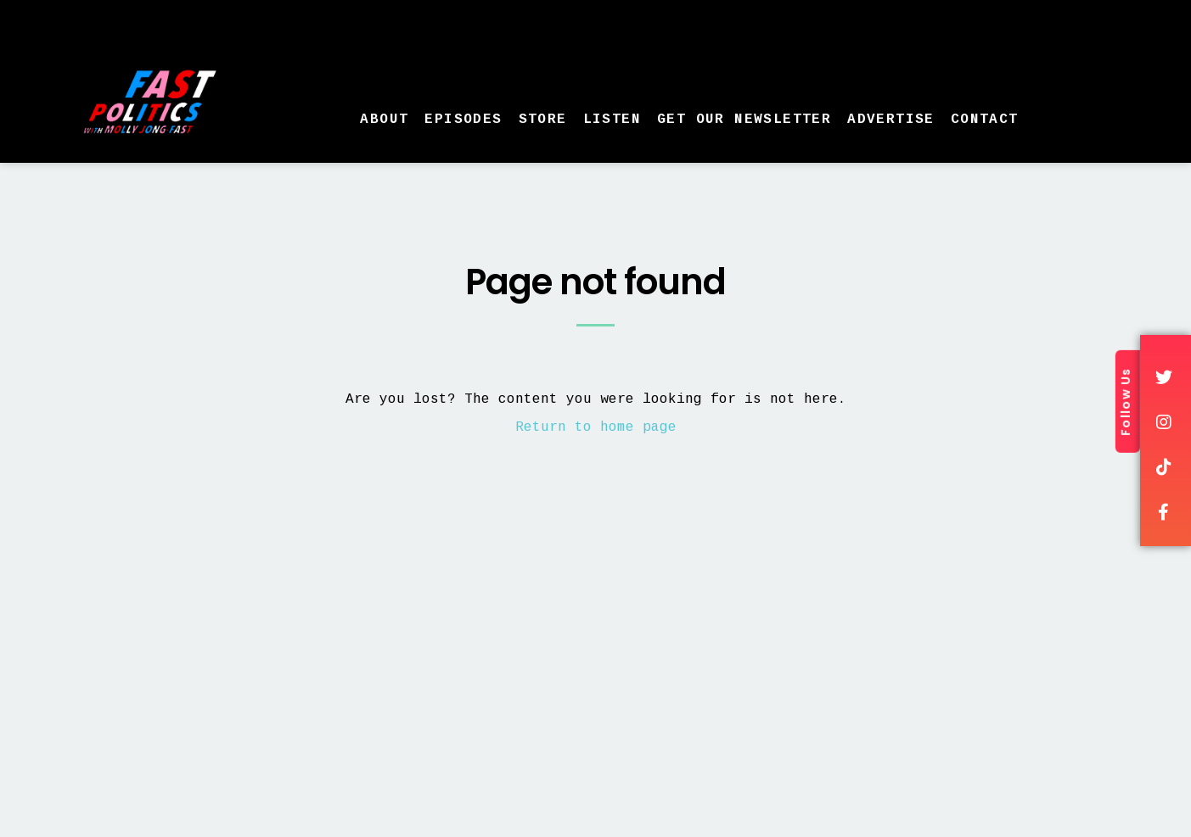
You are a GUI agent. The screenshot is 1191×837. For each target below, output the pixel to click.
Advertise (891, 119)
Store (543, 119)
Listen (612, 119)
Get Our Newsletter (744, 119)
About (384, 119)
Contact (985, 119)
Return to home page (596, 427)
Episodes (463, 119)
